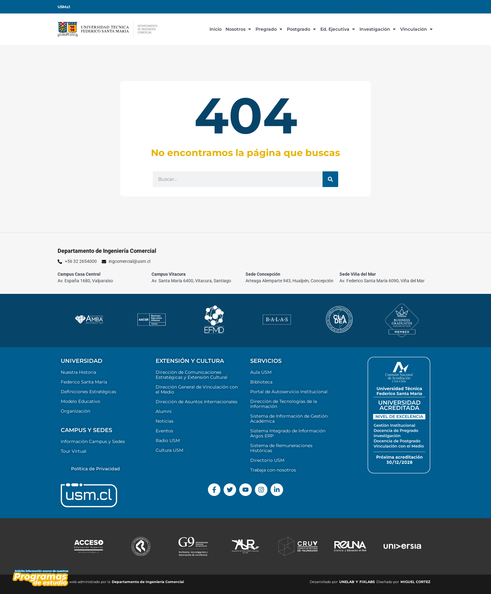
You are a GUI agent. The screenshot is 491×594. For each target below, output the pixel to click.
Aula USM (260, 372)
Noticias (164, 421)
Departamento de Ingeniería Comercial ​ (148, 582)
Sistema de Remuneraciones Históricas (281, 448)
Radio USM (168, 440)
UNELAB (346, 582)
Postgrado (302, 29)
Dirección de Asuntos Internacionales (196, 401)
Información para (367, 7)
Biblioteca (261, 382)
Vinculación (416, 29)
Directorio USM (267, 460)
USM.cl (64, 7)
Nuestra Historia (78, 372)
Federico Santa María (84, 382)
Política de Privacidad (95, 469)
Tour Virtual (73, 451)
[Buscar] (330, 179)
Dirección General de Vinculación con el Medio (197, 389)
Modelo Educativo (80, 401)
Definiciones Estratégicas (88, 391)
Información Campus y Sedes (93, 441)
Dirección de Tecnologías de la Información (283, 404)
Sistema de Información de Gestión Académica (289, 418)
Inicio (215, 29)
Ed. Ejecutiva (338, 29)
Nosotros (238, 29)
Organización (75, 411)
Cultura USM (169, 450)
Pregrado (269, 29)
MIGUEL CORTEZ (415, 582)
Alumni (164, 411)
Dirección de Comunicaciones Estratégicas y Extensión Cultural (191, 374)
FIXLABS (367, 582)
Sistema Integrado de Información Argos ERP (287, 433)
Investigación (377, 29)
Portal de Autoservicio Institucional (289, 391)
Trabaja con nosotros (273, 470)
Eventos (164, 431)
